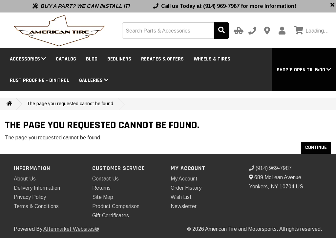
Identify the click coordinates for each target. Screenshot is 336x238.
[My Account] (282, 31)
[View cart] (311, 31)
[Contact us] (267, 31)
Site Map (102, 197)
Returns (101, 188)
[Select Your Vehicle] (238, 31)
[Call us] (252, 31)
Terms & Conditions (36, 206)
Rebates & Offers (162, 59)
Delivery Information (37, 188)
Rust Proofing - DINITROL (39, 80)
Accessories (28, 59)
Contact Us (105, 178)
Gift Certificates (110, 215)
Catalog (66, 59)
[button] (304, 70)
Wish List (181, 197)
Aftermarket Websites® (71, 229)
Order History (186, 188)
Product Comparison (115, 206)
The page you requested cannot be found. (71, 103)
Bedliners (119, 59)
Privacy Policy (30, 197)
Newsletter (184, 206)
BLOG (91, 59)
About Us (25, 178)
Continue (316, 147)
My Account (184, 178)
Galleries (94, 80)
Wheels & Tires (212, 59)
